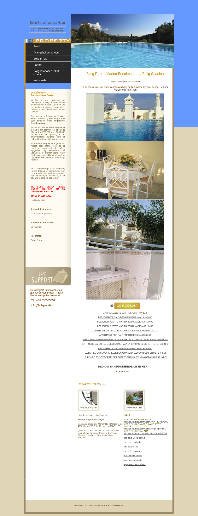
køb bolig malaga (132, 451)
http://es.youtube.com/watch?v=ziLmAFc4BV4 (145, 433)
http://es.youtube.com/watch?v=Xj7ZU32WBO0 (146, 422)
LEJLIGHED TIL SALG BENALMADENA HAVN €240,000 (125, 317)
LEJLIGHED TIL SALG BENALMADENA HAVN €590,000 (125, 348)
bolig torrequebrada (133, 460)
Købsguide (39, 80)
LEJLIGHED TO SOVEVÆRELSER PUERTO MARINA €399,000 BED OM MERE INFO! (125, 357)
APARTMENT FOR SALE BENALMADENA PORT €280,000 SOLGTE (125, 330)
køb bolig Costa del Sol (134, 438)
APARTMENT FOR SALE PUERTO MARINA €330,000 (125, 335)
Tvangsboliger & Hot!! (46, 52)
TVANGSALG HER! (134, 408)
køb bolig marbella (132, 442)
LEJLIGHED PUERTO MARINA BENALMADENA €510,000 (125, 326)
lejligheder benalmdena (135, 464)
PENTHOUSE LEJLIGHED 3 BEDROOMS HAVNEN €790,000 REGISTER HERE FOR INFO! (125, 344)
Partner (37, 64)
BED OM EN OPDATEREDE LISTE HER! (123, 366)
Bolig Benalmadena (133, 455)
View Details (163, 475)
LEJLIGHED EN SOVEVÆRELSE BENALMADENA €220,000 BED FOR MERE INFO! (125, 353)
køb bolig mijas (131, 447)
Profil (36, 46)
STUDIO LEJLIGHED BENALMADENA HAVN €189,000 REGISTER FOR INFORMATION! (125, 339)
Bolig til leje (40, 58)
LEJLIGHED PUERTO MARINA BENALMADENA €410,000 (125, 322)
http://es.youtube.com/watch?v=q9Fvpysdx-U (145, 429)
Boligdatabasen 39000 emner (46, 73)
